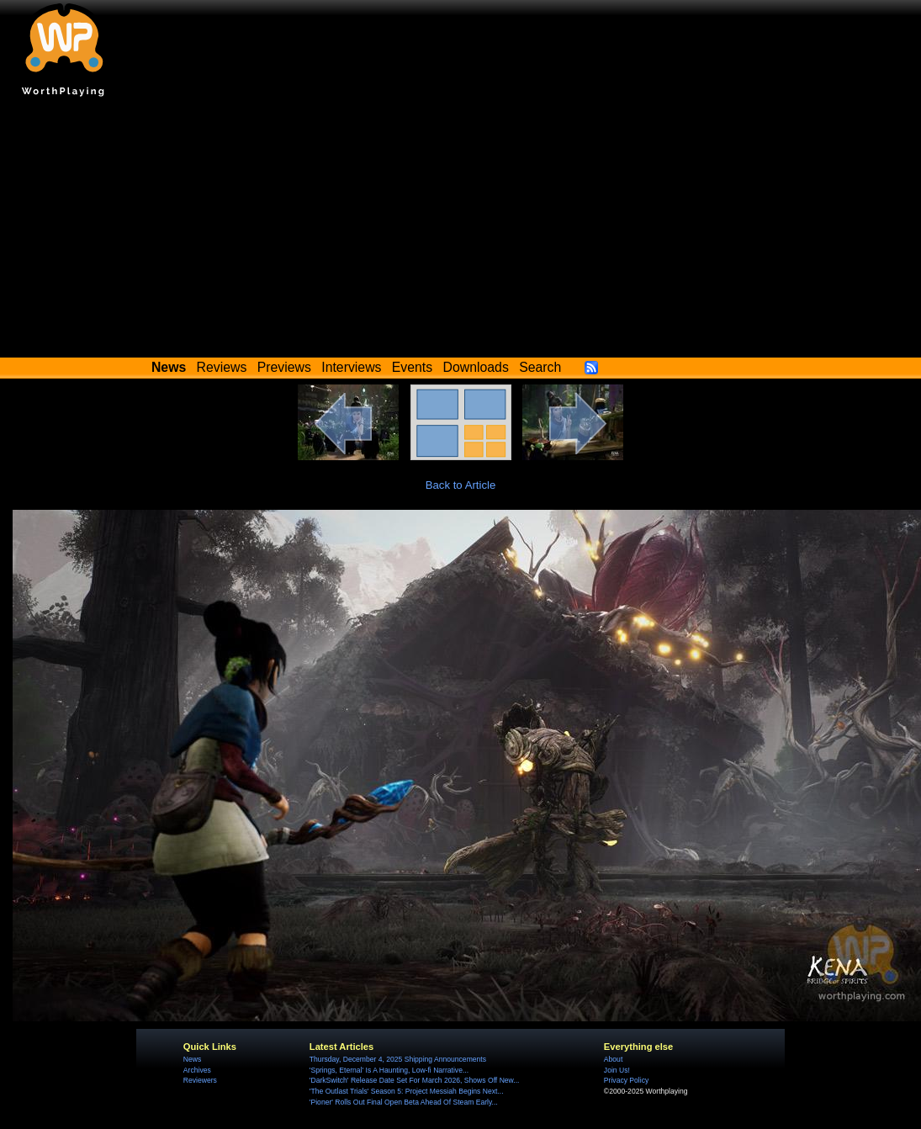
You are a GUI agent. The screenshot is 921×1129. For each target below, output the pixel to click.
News (192, 1059)
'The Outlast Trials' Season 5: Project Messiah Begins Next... (407, 1091)
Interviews (351, 367)
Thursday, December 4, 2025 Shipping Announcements (398, 1059)
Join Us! (617, 1070)
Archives (197, 1070)
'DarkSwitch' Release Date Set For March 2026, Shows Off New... (415, 1080)
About (613, 1059)
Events (412, 367)
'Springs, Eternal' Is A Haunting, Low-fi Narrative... (389, 1070)
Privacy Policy (626, 1080)
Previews (284, 367)
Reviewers (200, 1080)
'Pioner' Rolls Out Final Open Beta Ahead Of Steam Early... (404, 1102)
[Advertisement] (461, 231)
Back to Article (461, 485)
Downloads (476, 367)
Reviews (222, 367)
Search (540, 367)
